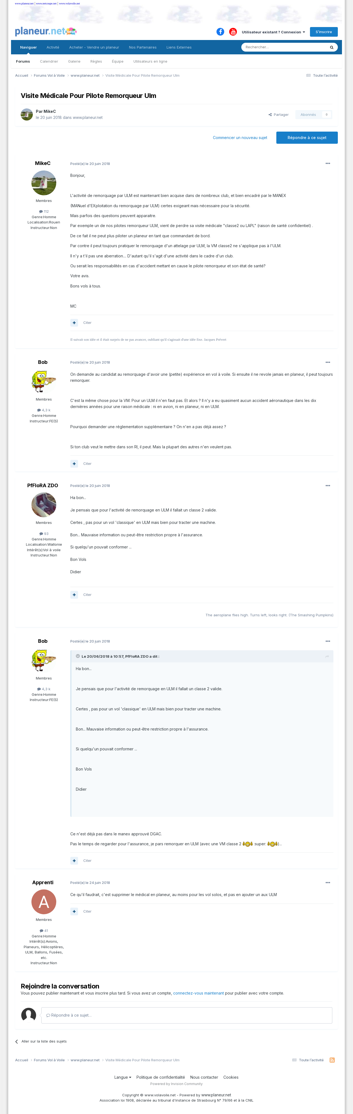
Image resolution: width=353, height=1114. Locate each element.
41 (44, 930)
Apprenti (43, 882)
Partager (279, 114)
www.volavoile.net (69, 3)
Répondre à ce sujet (307, 137)
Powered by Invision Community (176, 1084)
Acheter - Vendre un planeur (94, 47)
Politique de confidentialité (161, 1077)
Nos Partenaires (143, 47)
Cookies (231, 1077)
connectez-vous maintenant (198, 993)
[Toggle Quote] (78, 656)
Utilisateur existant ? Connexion (273, 32)
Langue (122, 1077)
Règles (96, 61)
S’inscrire (324, 32)
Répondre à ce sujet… (69, 1015)
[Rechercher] (271, 47)
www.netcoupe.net (46, 3)
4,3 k (43, 410)
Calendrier (49, 61)
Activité (53, 47)
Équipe (118, 61)
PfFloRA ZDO (42, 485)
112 (44, 211)
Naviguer (28, 49)
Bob (42, 362)
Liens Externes (179, 47)
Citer (87, 322)
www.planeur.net (24, 3)
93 (44, 533)
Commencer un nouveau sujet (240, 137)
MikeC (50, 111)
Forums (23, 61)
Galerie (74, 61)
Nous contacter (204, 1077)
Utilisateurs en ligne (150, 61)
